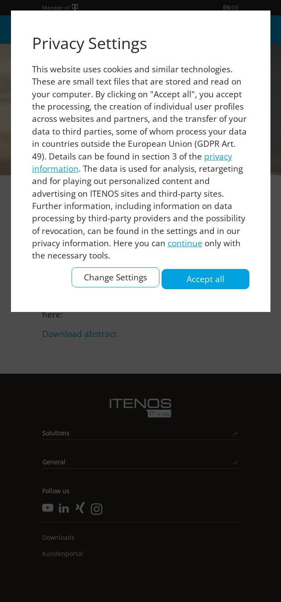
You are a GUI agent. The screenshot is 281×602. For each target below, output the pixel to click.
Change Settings (115, 277)
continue (185, 243)
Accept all (205, 279)
